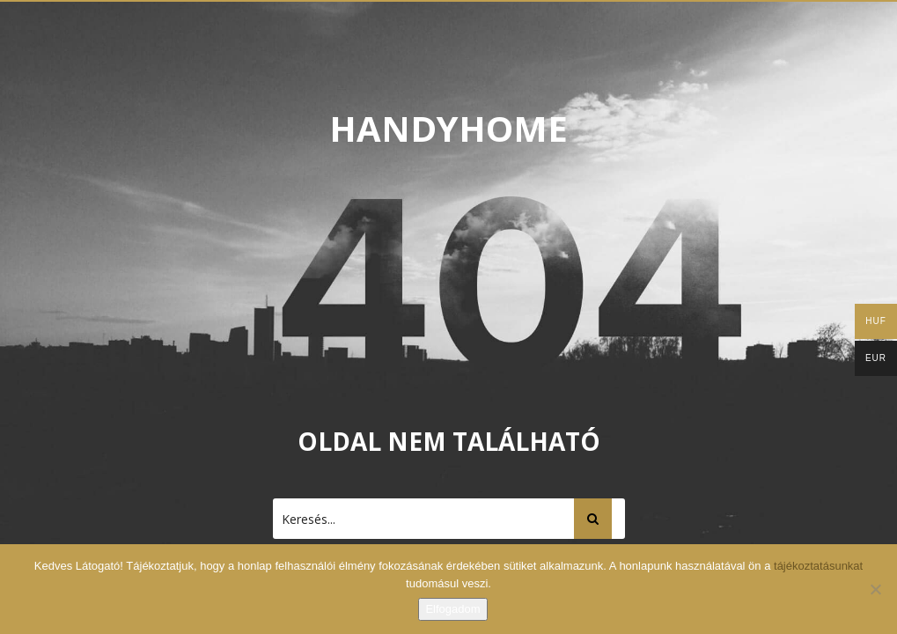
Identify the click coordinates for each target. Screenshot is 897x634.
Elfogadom (452, 609)
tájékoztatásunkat (818, 565)
